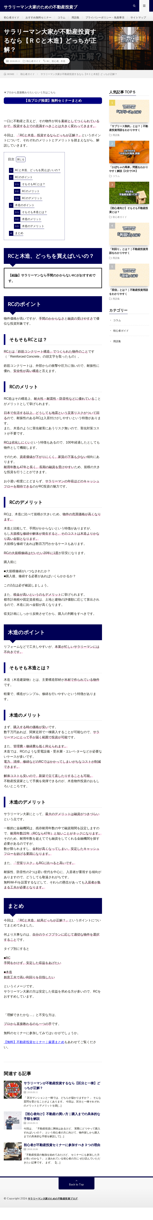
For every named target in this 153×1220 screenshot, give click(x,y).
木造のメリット (27, 231)
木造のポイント (21, 217)
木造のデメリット (29, 238)
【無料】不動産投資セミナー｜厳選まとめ (34, 1054)
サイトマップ (15, 27)
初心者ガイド (12, 20)
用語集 (79, 20)
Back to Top (76, 1197)
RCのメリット (27, 203)
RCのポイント (21, 189)
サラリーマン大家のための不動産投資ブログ (55, 1211)
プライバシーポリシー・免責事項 (111, 20)
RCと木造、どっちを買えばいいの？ (35, 182)
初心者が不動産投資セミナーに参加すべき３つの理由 (62, 1157)
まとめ (16, 245)
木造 (63, 73)
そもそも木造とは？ (30, 224)
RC (48, 73)
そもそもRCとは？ (29, 196)
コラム (65, 20)
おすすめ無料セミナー (41, 20)
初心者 (55, 73)
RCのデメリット (28, 210)
